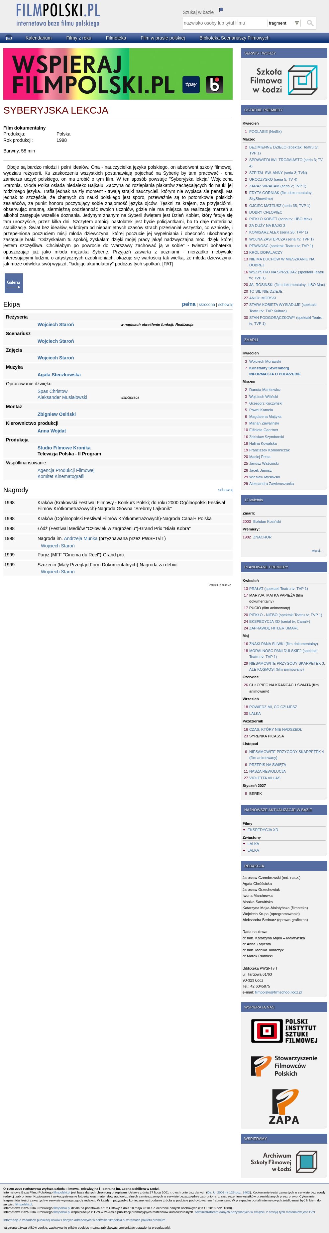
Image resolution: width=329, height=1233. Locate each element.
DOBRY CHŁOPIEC (265, 212)
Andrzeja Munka (80, 538)
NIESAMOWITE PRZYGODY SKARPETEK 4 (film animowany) (286, 755)
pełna (189, 304)
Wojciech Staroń (56, 324)
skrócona (207, 304)
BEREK (255, 794)
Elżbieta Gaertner (263, 430)
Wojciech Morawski (265, 361)
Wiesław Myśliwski (264, 477)
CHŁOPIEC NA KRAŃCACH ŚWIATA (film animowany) (284, 688)
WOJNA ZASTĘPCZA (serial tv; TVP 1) (281, 239)
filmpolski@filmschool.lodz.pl (278, 992)
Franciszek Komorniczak (269, 450)
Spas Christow (52, 391)
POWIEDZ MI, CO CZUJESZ (273, 707)
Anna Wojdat (52, 430)
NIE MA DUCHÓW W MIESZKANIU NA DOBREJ (281, 262)
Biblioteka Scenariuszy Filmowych (234, 38)
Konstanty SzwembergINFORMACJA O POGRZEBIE (275, 371)
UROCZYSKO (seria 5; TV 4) (273, 179)
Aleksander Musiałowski (62, 397)
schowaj (225, 304)
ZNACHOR (262, 537)
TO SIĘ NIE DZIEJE (265, 291)
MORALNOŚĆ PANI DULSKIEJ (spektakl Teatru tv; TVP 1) (283, 654)
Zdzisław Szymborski (266, 437)
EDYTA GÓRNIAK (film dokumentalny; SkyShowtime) (281, 196)
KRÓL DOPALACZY (265, 252)
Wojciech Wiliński (263, 397)
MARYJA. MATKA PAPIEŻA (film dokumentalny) (276, 598)
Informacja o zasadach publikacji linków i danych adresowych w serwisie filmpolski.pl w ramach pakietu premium (84, 1220)
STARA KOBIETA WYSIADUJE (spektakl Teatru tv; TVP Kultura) (282, 308)
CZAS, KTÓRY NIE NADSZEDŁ (275, 729)
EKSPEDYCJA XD (263, 830)
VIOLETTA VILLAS (264, 778)
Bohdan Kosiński (267, 521)
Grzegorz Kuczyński (265, 403)
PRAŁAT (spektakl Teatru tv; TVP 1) (278, 589)
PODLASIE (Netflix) (265, 132)
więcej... (317, 550)
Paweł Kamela (261, 410)
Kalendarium (39, 38)
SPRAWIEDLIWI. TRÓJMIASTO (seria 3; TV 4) (286, 163)
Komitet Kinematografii (61, 476)
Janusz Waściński (264, 463)
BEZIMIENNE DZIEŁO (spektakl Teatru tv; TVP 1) (284, 150)
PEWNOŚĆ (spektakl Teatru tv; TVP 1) (281, 246)
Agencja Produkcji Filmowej (66, 470)
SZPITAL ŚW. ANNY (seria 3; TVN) (278, 173)
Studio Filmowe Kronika (64, 447)
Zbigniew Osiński (57, 414)
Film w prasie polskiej (163, 38)
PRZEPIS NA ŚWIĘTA (267, 765)
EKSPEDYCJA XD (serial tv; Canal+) (279, 621)
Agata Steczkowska (59, 374)
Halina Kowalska (263, 443)
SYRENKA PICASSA (266, 736)
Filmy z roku (78, 38)
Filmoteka (116, 38)
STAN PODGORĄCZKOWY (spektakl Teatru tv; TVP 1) (285, 321)
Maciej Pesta (260, 457)
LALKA (255, 713)
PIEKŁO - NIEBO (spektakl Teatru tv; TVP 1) (285, 615)
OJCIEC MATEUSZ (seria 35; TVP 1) (279, 206)
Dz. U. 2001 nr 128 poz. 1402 (228, 1192)
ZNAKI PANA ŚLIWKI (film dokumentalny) (283, 644)
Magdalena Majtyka (265, 417)
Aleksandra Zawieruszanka (271, 484)
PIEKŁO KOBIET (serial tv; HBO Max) (280, 219)
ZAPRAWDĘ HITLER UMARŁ (273, 628)
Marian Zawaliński (264, 423)
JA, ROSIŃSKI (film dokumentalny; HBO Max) (287, 285)
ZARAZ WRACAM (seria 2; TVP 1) (277, 186)
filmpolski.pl (62, 1192)
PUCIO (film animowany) (269, 608)
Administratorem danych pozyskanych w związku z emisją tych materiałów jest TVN (255, 1212)
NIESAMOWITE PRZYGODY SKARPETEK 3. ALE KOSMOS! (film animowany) (287, 666)
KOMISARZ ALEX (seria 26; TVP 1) (278, 232)
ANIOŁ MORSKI (262, 298)
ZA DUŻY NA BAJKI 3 (267, 226)
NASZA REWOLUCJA (267, 771)
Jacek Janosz (260, 470)
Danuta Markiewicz (265, 390)
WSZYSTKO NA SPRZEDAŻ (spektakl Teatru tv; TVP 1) (286, 275)
